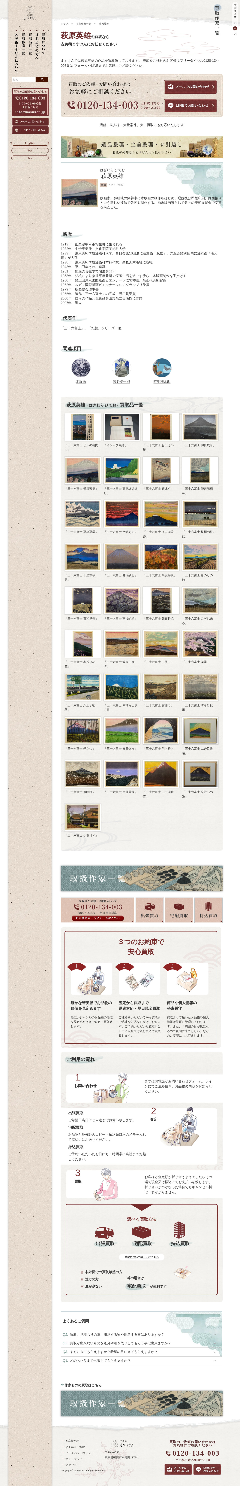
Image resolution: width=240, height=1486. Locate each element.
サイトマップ (73, 1458)
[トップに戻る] (30, 18)
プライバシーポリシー (79, 1452)
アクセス (71, 1464)
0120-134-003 (196, 1453)
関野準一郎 (121, 381)
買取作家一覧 (83, 23)
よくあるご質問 (75, 1446)
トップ (64, 23)
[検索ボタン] (42, 79)
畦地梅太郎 (162, 381)
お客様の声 (72, 1440)
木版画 (81, 381)
